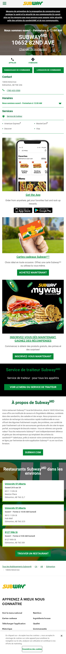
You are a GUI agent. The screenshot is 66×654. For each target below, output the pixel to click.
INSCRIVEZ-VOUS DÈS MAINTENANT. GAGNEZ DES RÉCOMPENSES (33, 339)
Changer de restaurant (33, 49)
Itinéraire (33, 63)
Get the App (33, 194)
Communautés (40, 629)
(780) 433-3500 (13, 90)
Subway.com (33, 452)
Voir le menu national (12, 613)
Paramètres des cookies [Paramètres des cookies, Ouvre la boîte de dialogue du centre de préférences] (32, 649)
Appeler (12, 63)
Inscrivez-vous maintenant (33, 356)
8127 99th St (11, 532)
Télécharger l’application (14, 624)
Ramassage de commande (17, 70)
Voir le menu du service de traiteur (33, 387)
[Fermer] (61, 636)
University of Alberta (15, 484)
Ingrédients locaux (42, 618)
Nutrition (37, 613)
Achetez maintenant (33, 272)
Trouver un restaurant (33, 553)
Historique (7, 629)
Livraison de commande (49, 70)
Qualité (36, 624)
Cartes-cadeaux (9, 618)
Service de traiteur (14, 116)
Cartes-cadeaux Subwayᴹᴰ (33, 256)
